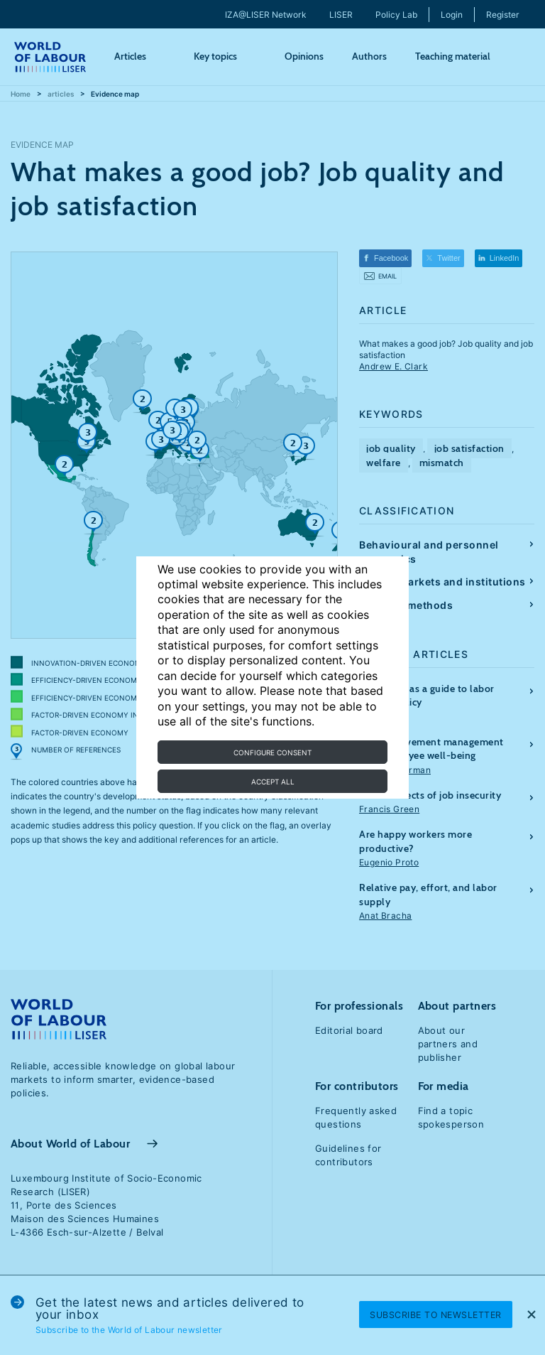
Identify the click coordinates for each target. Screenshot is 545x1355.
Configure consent (272, 752)
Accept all (272, 781)
